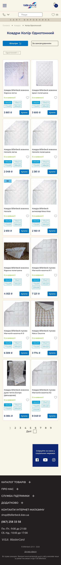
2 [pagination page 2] (15, 428)
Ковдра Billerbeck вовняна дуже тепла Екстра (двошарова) (16, 392)
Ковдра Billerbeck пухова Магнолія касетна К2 (43, 391)
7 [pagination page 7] (40, 428)
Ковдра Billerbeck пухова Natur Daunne (43, 332)
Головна (6, 25)
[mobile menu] (5, 5)
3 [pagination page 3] (20, 428)
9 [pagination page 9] (51, 428)
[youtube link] (45, 460)
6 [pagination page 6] (35, 428)
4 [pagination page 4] (25, 428)
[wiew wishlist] (53, 15)
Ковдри (17, 25)
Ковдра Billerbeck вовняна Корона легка (16, 91)
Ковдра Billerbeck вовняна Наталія (16, 209)
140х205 (8, 102)
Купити (24, 112)
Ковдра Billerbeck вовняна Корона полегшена (16, 269)
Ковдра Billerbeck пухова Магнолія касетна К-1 (43, 269)
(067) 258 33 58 (11, 521)
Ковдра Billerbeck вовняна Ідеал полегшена (44, 91)
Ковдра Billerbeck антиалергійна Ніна (41, 209)
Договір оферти (30, 552)
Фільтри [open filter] (15, 43)
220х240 (36, 287)
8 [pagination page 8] (45, 428)
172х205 (8, 106)
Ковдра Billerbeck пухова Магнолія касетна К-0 (15, 332)
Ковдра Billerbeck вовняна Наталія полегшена (44, 150)
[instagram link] (53, 460)
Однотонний (12, 52)
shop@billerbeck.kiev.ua (15, 515)
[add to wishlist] (27, 97)
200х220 (17, 106)
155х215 (17, 102)
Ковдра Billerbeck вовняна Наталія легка (16, 150)
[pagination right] (35, 431)
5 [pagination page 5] (30, 428)
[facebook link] (37, 460)
